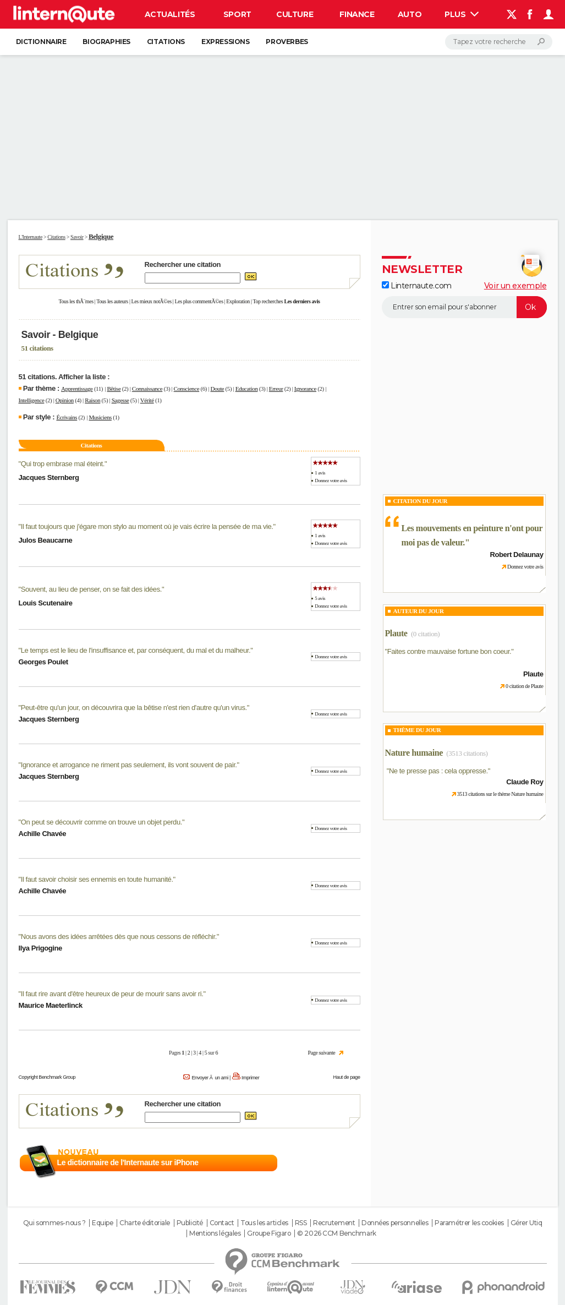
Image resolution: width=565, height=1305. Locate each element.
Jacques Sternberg (49, 477)
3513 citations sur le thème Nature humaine (500, 794)
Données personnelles (395, 1223)
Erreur (276, 388)
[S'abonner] (464, 307)
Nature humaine (414, 752)
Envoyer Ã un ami (209, 1077)
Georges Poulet (43, 662)
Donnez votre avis (331, 480)
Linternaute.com (417, 286)
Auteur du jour (418, 611)
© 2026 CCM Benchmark (336, 1233)
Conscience (187, 388)
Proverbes (287, 41)
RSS (301, 1223)
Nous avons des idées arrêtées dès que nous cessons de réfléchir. (119, 936)
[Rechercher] (498, 42)
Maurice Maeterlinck (51, 1005)
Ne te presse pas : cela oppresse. (438, 771)
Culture (294, 14)
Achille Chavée (43, 833)
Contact (222, 1223)
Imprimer (250, 1077)
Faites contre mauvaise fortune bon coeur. (449, 651)
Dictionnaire (41, 41)
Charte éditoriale (144, 1223)
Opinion (65, 400)
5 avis (320, 598)
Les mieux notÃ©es (151, 301)
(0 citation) (425, 634)
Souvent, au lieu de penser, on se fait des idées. (91, 589)
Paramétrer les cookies (469, 1223)
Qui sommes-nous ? (54, 1223)
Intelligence (32, 400)
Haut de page (346, 1077)
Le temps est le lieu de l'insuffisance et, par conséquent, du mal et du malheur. (135, 650)
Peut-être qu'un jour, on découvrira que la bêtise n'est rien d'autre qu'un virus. (134, 707)
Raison (92, 400)
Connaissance (147, 388)
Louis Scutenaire (46, 603)
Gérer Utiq (526, 1223)
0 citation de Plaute (525, 686)
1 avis (320, 473)
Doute (217, 388)
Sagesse (120, 400)
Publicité (190, 1223)
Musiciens (100, 417)
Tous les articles (264, 1223)
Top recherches (268, 301)
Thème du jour (417, 730)
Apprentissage (76, 388)
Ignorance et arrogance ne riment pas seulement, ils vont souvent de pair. (129, 765)
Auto (409, 14)
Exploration (238, 301)
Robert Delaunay (516, 554)
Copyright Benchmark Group (47, 1077)
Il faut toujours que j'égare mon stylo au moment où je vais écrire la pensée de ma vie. (147, 526)
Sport (237, 14)
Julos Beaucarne (46, 540)
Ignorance (305, 388)
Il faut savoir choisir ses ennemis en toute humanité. (97, 879)
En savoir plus (336, 1163)
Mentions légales (214, 1233)
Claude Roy (524, 782)
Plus (462, 14)
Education (246, 388)
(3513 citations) (466, 753)
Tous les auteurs (112, 301)
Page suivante (322, 1053)
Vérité (147, 400)
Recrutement (334, 1223)
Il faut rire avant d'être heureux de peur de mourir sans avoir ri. (112, 994)
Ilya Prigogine (40, 948)
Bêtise (113, 388)
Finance (356, 14)
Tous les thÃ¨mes (76, 301)
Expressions (225, 41)
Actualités (170, 14)
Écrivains (66, 417)
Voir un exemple (515, 286)
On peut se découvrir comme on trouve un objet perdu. (101, 822)
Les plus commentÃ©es (199, 301)
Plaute (396, 633)
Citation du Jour (420, 501)
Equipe (102, 1223)
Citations (166, 41)
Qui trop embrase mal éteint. (63, 464)
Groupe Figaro (269, 1233)
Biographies (106, 41)
